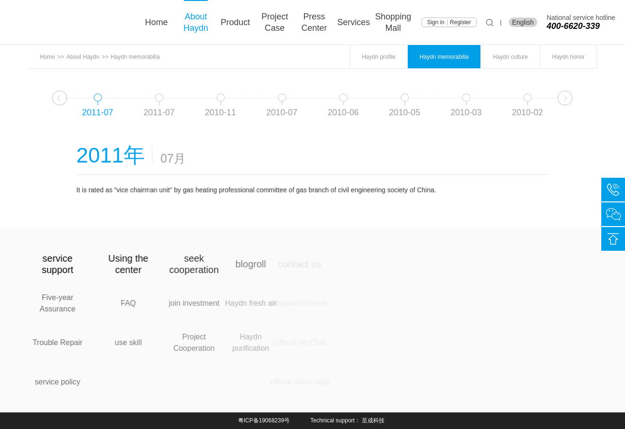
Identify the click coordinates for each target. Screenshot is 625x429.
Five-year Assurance (49, 303)
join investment (157, 303)
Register (460, 22)
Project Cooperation (157, 342)
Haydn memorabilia (134, 57)
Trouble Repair (49, 342)
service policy (49, 382)
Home (156, 22)
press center (314, 22)
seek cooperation (157, 264)
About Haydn (196, 22)
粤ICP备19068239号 (264, 420)
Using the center (108, 264)
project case (274, 22)
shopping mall (393, 22)
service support (48, 264)
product (235, 22)
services (353, 22)
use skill (108, 342)
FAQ (108, 303)
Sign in (435, 22)
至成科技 (373, 420)
